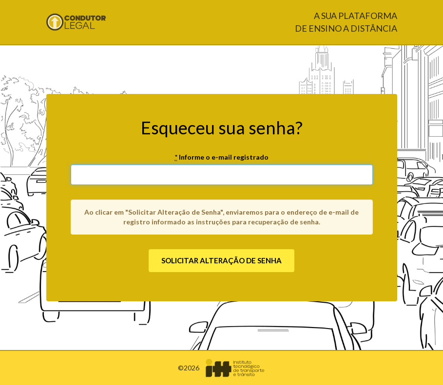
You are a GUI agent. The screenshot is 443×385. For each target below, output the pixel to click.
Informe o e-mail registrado (222, 157)
